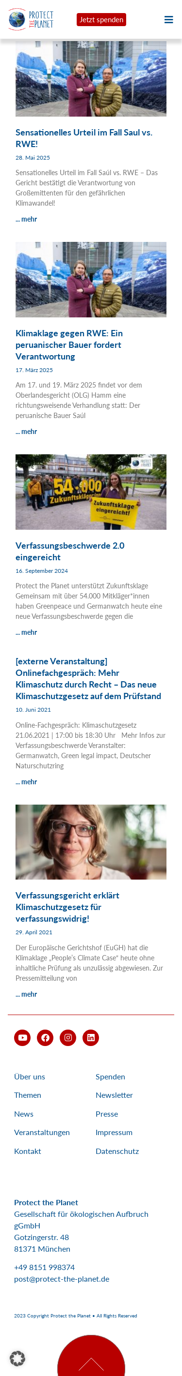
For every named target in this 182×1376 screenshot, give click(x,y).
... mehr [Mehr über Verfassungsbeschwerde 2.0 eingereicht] (26, 632)
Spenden (110, 1076)
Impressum (114, 1132)
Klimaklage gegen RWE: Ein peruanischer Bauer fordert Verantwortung (69, 344)
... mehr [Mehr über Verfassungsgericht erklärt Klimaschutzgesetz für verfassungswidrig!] (26, 994)
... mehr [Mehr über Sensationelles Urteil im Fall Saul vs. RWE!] (26, 219)
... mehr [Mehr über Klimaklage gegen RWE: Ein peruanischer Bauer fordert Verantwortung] (26, 431)
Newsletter (114, 1094)
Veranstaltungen (42, 1132)
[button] (17, 1358)
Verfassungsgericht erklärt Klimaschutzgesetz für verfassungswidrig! (67, 907)
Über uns (29, 1076)
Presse (107, 1113)
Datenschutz (117, 1150)
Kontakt (27, 1150)
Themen (27, 1094)
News (23, 1113)
